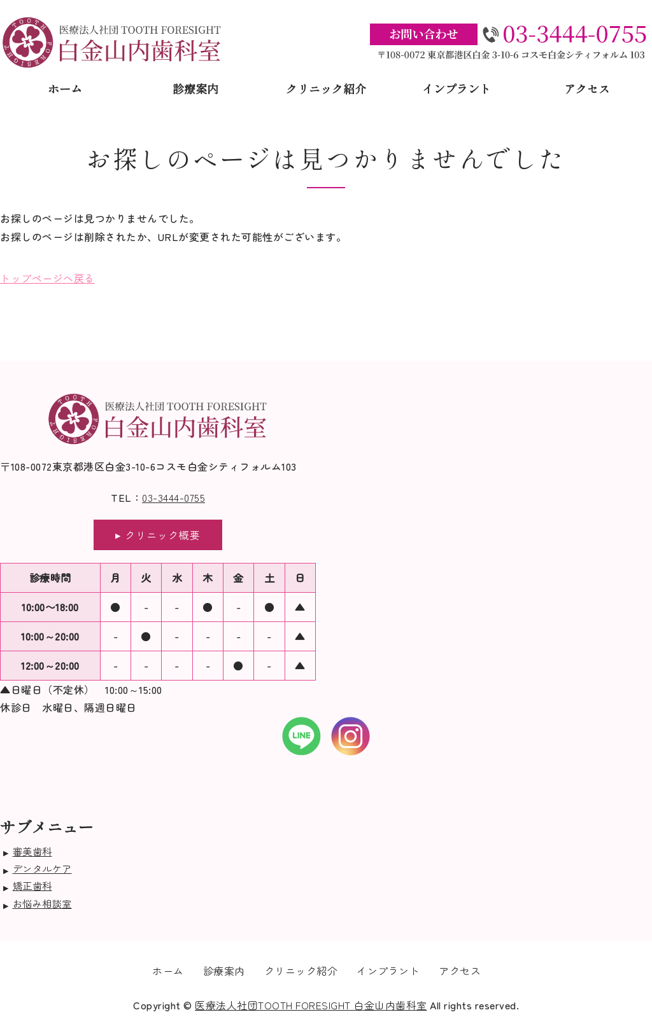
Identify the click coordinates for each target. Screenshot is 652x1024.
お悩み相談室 (42, 903)
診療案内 (195, 88)
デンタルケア (42, 868)
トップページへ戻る (47, 278)
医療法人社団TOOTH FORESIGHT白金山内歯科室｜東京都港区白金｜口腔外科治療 (112, 42)
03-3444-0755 (173, 497)
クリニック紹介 (326, 88)
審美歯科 (32, 851)
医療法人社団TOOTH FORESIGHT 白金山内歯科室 (311, 1005)
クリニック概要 (163, 535)
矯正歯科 (32, 885)
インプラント (456, 88)
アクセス (587, 88)
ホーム (65, 88)
